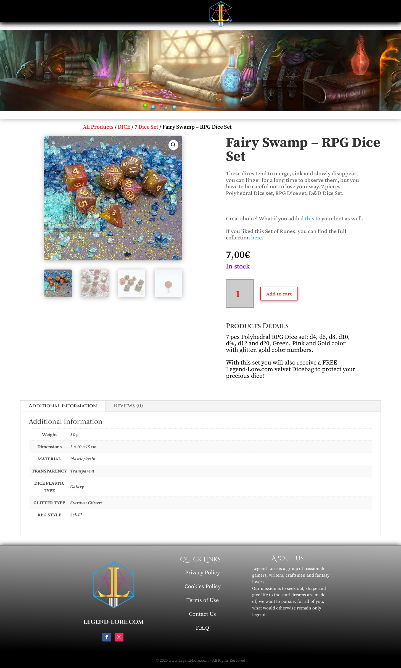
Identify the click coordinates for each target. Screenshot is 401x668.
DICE (124, 127)
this (309, 218)
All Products (98, 127)
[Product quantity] (240, 293)
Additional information (63, 405)
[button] (173, 145)
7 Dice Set (146, 127)
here (256, 237)
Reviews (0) (128, 405)
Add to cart (279, 294)
